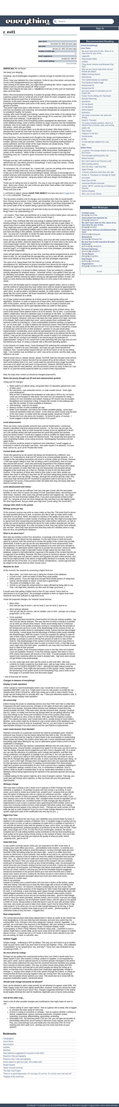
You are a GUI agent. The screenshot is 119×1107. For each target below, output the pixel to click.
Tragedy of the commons (13, 1077)
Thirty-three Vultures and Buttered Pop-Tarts (99, 231)
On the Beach (87, 104)
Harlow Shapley (88, 191)
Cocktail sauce (88, 213)
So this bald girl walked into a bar (95, 142)
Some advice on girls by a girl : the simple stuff (22, 1062)
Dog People (86, 131)
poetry (84, 261)
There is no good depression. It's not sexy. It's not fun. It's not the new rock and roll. (37, 1074)
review (85, 239)
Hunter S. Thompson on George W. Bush (99, 175)
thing (84, 215)
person (85, 251)
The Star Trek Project (12, 1071)
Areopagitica (8, 1038)
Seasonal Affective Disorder (93, 183)
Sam (84, 145)
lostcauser (96, 234)
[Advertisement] (59, 8)
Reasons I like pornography (14, 1056)
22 (76, 54)
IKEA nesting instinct (90, 164)
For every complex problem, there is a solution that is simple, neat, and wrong (98, 124)
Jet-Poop (93, 215)
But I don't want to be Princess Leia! (96, 161)
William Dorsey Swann (91, 74)
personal (85, 246)
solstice (85, 62)
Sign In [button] (100, 28)
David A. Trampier (89, 120)
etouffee (93, 227)
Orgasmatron (87, 264)
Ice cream (86, 178)
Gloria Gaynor (87, 110)
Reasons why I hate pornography (17, 1059)
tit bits (84, 139)
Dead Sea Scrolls (89, 180)
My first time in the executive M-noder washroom (98, 243)
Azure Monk (8, 1041)
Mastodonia (86, 77)
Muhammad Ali (88, 85)
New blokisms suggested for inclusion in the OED (23, 1053)
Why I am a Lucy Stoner (91, 194)
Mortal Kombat (88, 158)
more (99, 271)
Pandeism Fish (96, 266)
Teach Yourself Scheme (13, 1068)
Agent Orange (87, 169)
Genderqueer (87, 136)
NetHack (6, 1050)
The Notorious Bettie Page (93, 83)
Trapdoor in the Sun (90, 133)
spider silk (86, 128)
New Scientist (71, 63)
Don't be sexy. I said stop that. (94, 167)
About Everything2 (89, 45)
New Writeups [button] (100, 207)
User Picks (85, 48)
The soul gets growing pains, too (95, 156)
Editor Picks (86, 148)
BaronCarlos (8, 1044)
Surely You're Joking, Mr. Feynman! (96, 96)
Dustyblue (94, 256)
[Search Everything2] (83, 21)
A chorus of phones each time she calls (98, 172)
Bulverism (86, 112)
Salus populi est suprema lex (94, 218)
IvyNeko (6, 1047)
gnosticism (86, 101)
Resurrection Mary (89, 59)
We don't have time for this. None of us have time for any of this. (98, 52)
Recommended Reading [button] (100, 41)
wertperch (94, 220)
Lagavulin (86, 56)
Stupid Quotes (9, 1065)
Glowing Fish (96, 239)
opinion (85, 234)
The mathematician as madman (95, 80)
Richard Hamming (89, 99)
